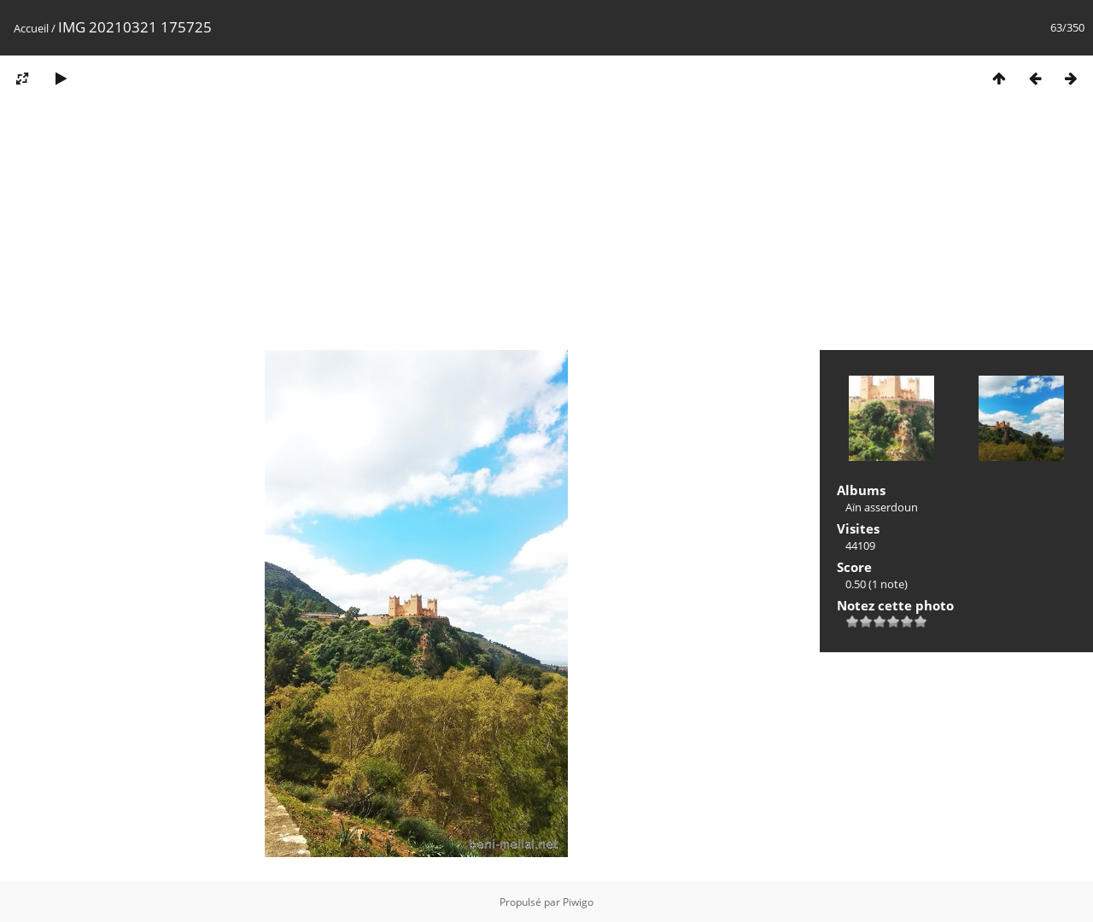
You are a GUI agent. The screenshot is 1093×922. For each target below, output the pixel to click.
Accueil (31, 28)
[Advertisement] (546, 228)
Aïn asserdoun (881, 507)
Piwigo (578, 902)
